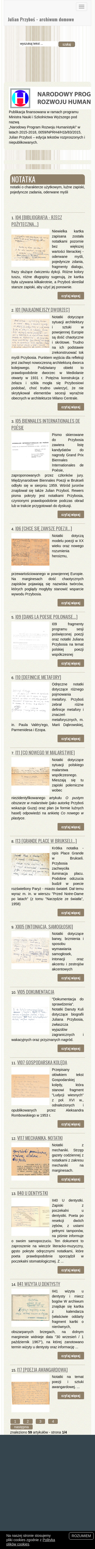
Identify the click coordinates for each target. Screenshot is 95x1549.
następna (21, 1427)
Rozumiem (81, 1536)
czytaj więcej (70, 295)
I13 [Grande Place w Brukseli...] (46, 840)
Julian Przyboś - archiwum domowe (41, 19)
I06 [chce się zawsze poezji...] (43, 528)
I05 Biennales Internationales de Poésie (45, 424)
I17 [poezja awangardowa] (42, 1369)
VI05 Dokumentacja (35, 991)
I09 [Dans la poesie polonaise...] (46, 616)
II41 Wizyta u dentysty (38, 1283)
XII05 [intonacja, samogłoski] (44, 926)
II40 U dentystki (32, 1192)
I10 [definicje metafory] (38, 677)
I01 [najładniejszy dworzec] (42, 309)
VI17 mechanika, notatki (40, 1137)
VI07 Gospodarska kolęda (42, 1062)
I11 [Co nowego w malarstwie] (45, 752)
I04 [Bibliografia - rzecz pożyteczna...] (36, 220)
